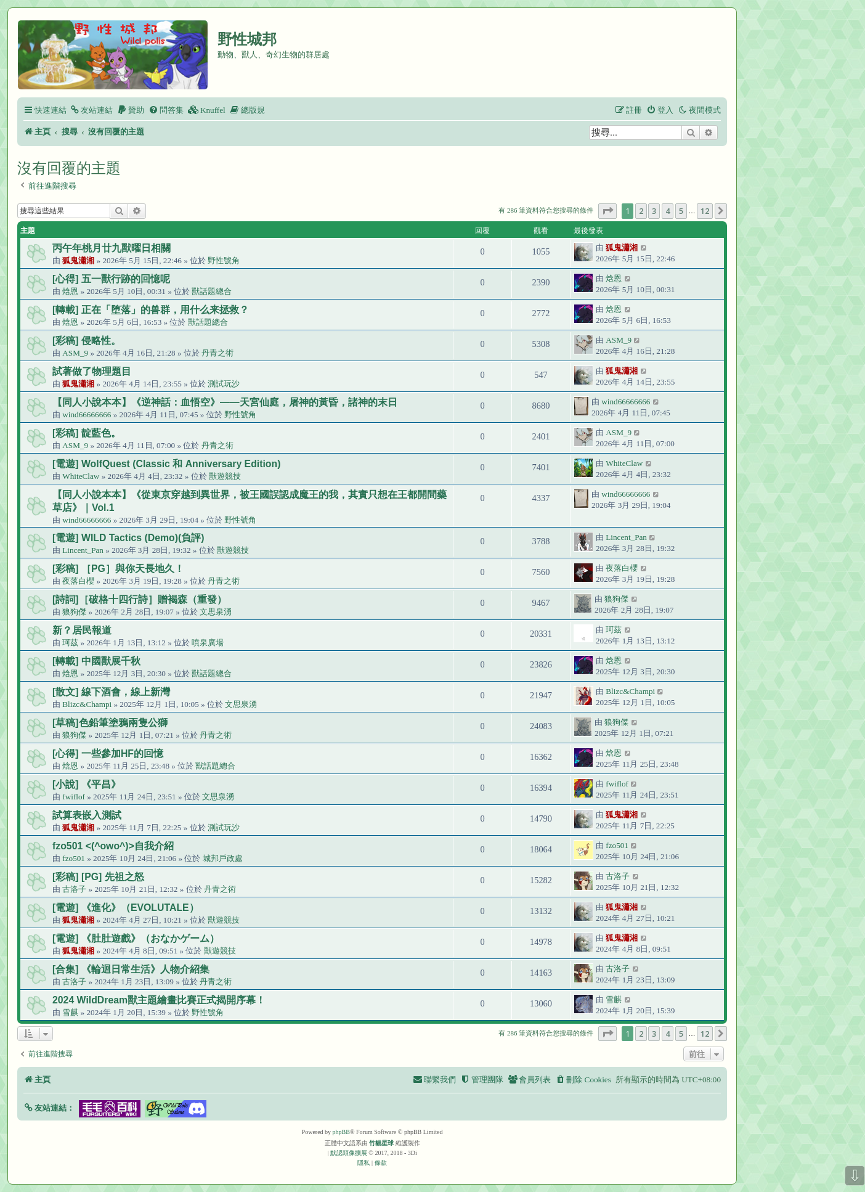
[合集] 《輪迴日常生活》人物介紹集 (130, 969)
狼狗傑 (74, 611)
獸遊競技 (225, 476)
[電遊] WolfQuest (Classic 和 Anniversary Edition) (166, 464)
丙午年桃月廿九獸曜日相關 (111, 248)
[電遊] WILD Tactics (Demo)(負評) (128, 538)
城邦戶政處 (223, 858)
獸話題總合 (212, 291)
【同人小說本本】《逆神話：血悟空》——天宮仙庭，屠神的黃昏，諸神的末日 (224, 402)
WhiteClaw (80, 476)
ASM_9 (75, 352)
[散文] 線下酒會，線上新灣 (111, 692)
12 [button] (705, 210)
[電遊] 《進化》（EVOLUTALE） (125, 907)
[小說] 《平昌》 (86, 784)
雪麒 (70, 1012)
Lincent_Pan (83, 550)
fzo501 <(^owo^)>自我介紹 (113, 846)
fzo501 (73, 858)
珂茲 (70, 642)
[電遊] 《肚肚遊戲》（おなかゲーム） (135, 938)
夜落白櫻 (78, 581)
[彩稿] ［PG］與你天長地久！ (118, 568)
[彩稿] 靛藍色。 (86, 433)
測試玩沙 (224, 383)
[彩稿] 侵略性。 (86, 340)
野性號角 (224, 260)
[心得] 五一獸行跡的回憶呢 (111, 279)
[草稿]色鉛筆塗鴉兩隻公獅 (110, 722)
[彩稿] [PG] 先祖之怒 (98, 877)
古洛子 (74, 889)
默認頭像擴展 (348, 1152)
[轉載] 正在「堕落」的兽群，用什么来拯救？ (150, 309)
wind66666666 (86, 414)
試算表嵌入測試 (86, 815)
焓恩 (70, 291)
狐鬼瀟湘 (78, 260)
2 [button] (641, 210)
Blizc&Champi (87, 704)
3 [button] (654, 210)
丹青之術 (217, 352)
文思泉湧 (216, 611)
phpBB (341, 1132)
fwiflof (73, 796)
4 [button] (667, 210)
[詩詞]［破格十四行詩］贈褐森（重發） (139, 599)
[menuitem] (91, 110)
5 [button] (681, 210)
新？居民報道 (82, 630)
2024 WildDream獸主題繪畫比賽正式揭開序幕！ (159, 1000)
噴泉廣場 (208, 642)
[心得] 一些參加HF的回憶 (107, 753)
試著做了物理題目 (91, 371)
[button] (607, 210)
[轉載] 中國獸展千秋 (96, 661)
